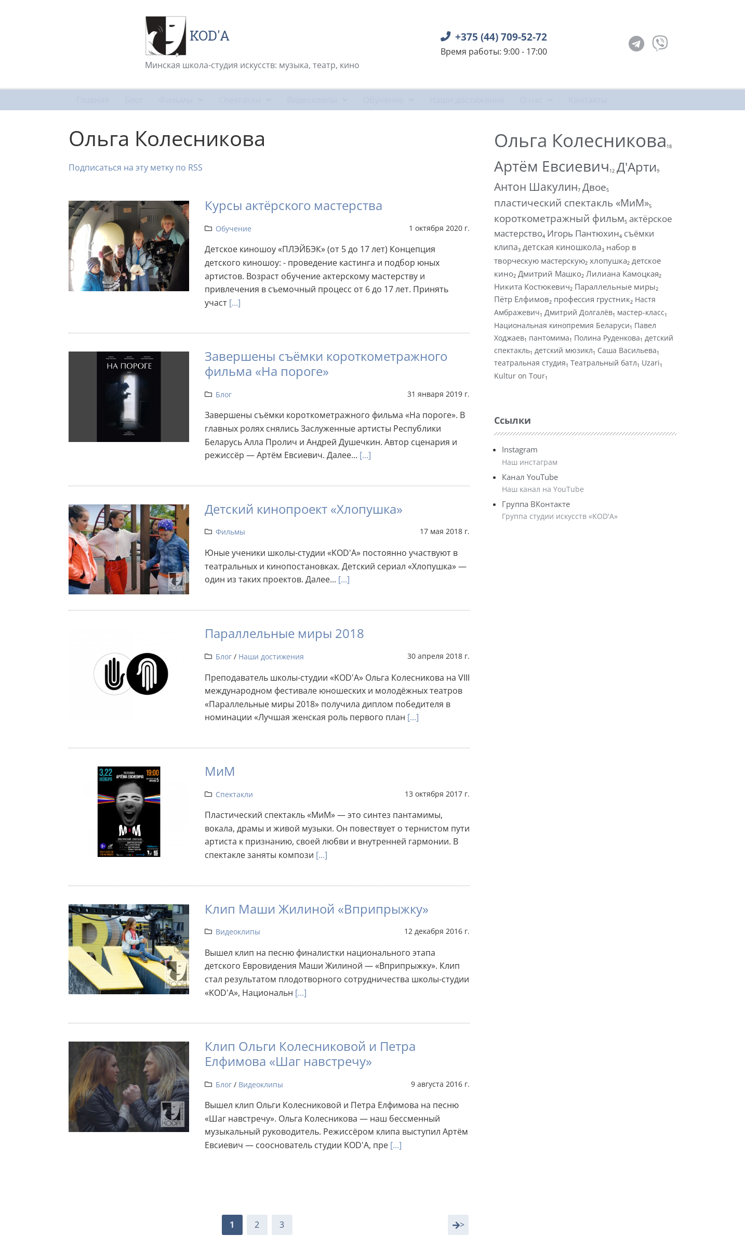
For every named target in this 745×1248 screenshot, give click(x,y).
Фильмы (230, 532)
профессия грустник (592, 299)
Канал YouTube (530, 477)
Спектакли (234, 794)
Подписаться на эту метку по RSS (136, 167)
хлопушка (608, 260)
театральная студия (530, 363)
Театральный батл (603, 363)
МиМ (220, 770)
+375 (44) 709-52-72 (501, 37)
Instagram (520, 449)
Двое (594, 186)
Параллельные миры (615, 286)
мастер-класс (640, 312)
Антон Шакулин (536, 186)
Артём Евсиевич (551, 166)
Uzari (651, 363)
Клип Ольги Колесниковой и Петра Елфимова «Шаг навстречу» (310, 1053)
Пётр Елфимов (521, 299)
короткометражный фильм (559, 218)
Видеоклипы (238, 932)
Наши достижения (271, 656)
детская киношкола (562, 247)
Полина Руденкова (607, 338)
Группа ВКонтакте (536, 504)
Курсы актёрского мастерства (293, 205)
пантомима (549, 338)
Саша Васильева (627, 350)
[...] (235, 302)
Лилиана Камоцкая (622, 273)
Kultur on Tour (519, 376)
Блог (224, 394)
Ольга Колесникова (580, 140)
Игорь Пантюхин (583, 233)
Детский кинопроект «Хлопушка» (304, 508)
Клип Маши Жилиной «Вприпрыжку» (317, 908)
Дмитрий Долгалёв (578, 312)
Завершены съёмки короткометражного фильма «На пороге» (326, 363)
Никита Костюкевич (532, 286)
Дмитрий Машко (549, 273)
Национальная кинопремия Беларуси (562, 325)
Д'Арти (637, 167)
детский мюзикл (564, 350)
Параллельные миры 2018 (284, 633)
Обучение (233, 228)
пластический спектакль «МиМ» (571, 202)
